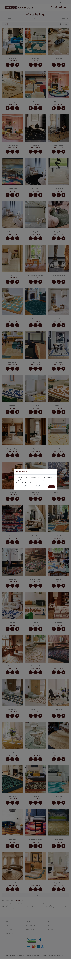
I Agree (52, 487)
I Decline (42, 487)
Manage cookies (31, 487)
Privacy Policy (29, 482)
